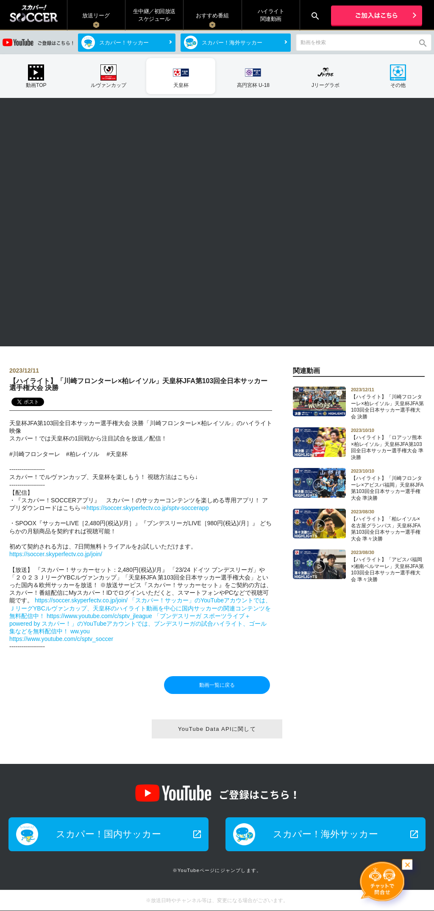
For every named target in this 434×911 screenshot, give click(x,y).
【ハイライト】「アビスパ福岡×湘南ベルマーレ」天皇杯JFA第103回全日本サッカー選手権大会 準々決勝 (388, 565)
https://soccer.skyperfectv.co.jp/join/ (55, 554)
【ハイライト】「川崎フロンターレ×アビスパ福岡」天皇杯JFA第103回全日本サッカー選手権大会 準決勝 (388, 484)
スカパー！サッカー (124, 42)
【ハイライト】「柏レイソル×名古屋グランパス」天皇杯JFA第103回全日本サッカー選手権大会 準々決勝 (388, 525)
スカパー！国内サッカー (129, 834)
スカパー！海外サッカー (232, 42)
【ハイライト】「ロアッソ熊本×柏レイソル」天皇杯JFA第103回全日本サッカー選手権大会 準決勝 (388, 443)
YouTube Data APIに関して (217, 729)
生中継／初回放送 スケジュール (154, 15)
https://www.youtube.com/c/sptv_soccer (61, 638)
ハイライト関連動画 (271, 15)
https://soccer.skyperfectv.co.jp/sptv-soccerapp (147, 507)
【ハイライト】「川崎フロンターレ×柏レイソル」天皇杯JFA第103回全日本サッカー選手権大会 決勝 (388, 403)
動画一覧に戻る (217, 685)
